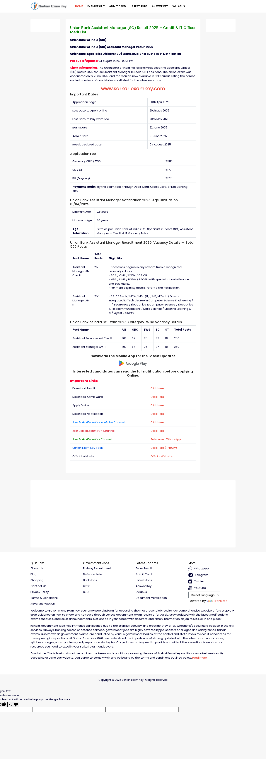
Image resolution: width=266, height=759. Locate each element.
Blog (33, 574)
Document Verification (151, 598)
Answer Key (160, 6)
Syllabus (178, 6)
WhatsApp (173, 439)
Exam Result (96, 6)
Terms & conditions (44, 598)
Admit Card (117, 6)
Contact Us (38, 586)
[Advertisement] (133, 512)
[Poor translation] (13, 704)
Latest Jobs (138, 6)
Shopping (36, 580)
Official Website (162, 456)
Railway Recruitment (97, 568)
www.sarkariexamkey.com (133, 88)
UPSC (87, 586)
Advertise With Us (42, 604)
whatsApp (198, 568)
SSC (86, 592)
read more (199, 658)
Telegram (157, 439)
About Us (36, 568)
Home (79, 6)
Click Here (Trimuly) (164, 448)
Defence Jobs (92, 574)
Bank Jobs (90, 580)
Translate (217, 601)
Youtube (197, 588)
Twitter (196, 581)
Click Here (157, 388)
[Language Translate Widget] (204, 595)
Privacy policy (39, 592)
